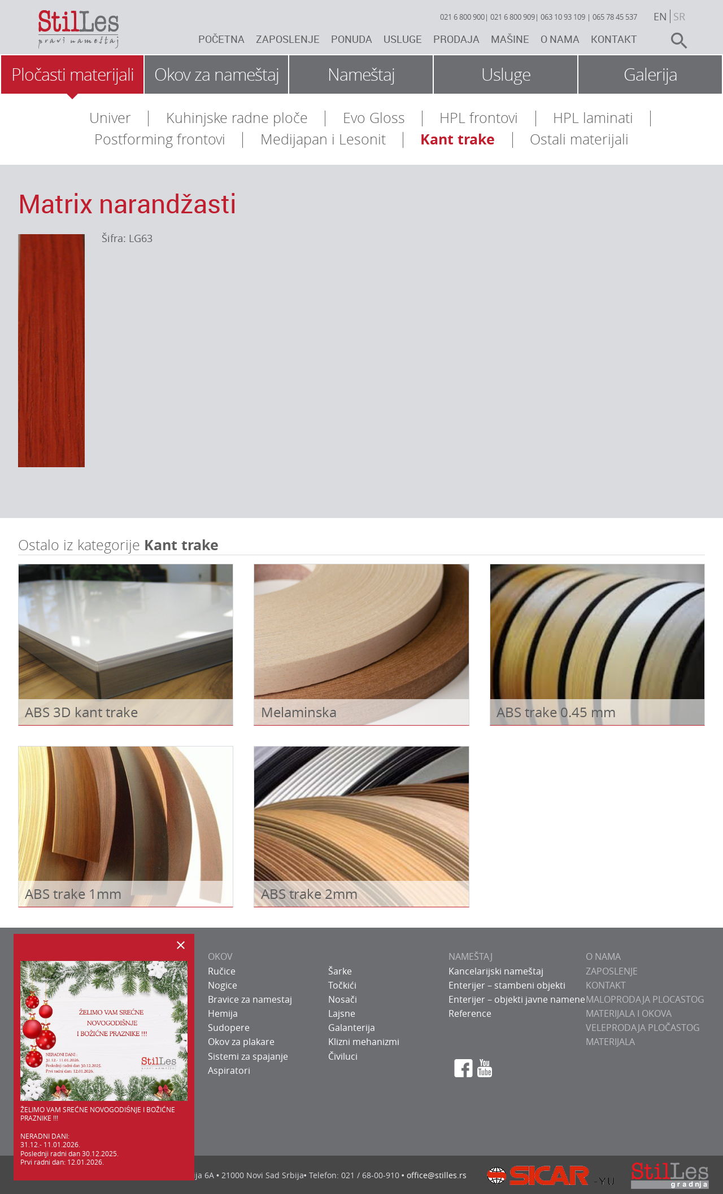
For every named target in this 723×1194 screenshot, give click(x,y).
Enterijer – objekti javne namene (516, 999)
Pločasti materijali (72, 74)
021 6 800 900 (462, 17)
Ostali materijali (579, 139)
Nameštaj (361, 74)
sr (679, 16)
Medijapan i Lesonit (323, 139)
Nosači (342, 999)
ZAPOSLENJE (612, 971)
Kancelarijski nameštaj (495, 971)
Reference (469, 1013)
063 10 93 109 (563, 17)
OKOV (220, 956)
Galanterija (351, 1027)
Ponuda (351, 39)
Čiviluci (343, 1056)
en (660, 16)
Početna (221, 39)
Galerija (650, 74)
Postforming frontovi (159, 139)
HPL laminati (593, 117)
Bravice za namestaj (250, 999)
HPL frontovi (478, 117)
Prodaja (456, 39)
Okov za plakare (241, 1041)
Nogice (222, 985)
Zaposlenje (288, 39)
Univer (110, 117)
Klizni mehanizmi (363, 1041)
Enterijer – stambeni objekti (506, 985)
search (674, 40)
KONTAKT (606, 985)
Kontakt (614, 39)
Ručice (222, 971)
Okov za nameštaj (216, 74)
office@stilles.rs (437, 1175)
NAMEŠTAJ (470, 956)
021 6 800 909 (512, 17)
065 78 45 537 (615, 17)
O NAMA (603, 956)
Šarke (340, 971)
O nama (560, 39)
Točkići (342, 985)
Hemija (223, 1013)
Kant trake (457, 139)
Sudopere (229, 1027)
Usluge (403, 39)
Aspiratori (229, 1070)
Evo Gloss (374, 117)
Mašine (510, 39)
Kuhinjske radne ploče (237, 117)
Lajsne (341, 1013)
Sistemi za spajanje (248, 1056)
